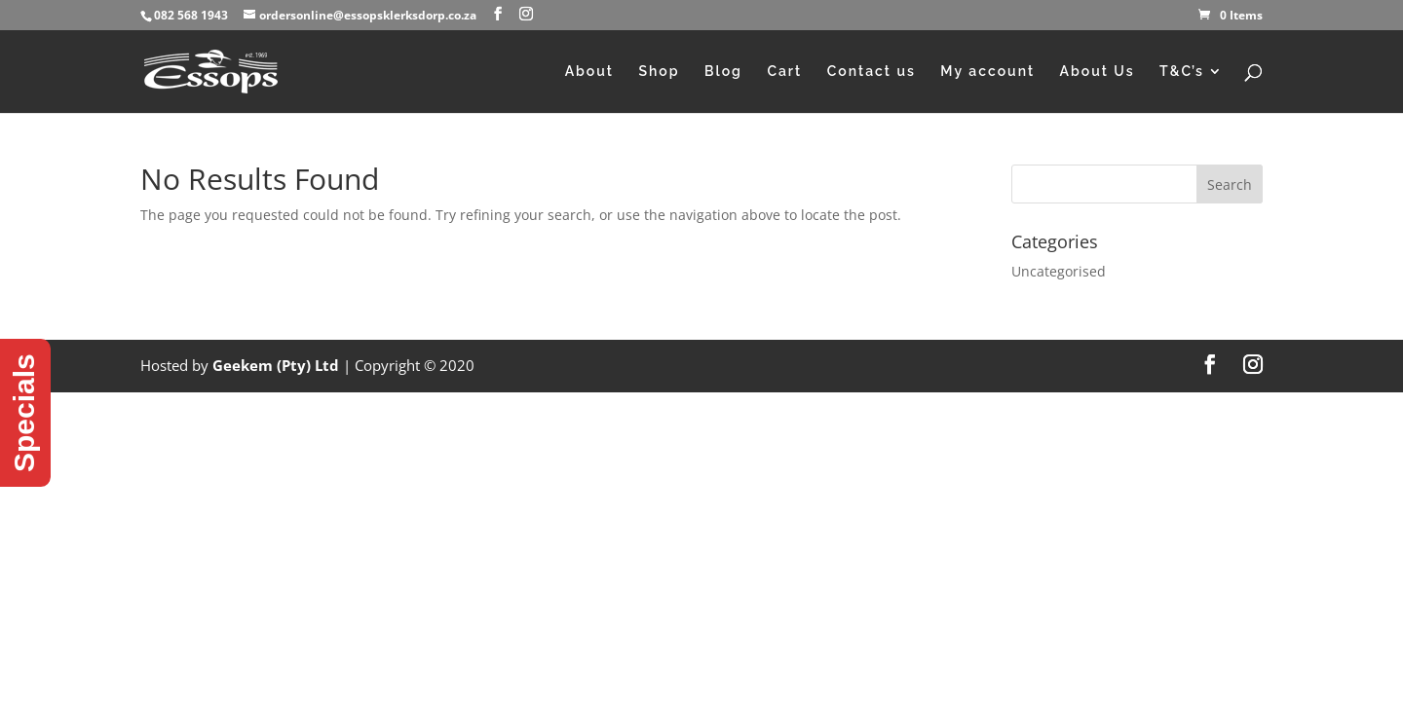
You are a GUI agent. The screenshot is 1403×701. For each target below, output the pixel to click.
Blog (723, 71)
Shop (658, 71)
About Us (1097, 71)
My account (987, 71)
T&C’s (1181, 71)
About (589, 71)
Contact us (871, 71)
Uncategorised (1058, 271)
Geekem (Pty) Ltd (275, 365)
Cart (784, 71)
